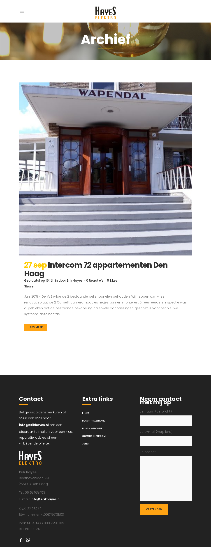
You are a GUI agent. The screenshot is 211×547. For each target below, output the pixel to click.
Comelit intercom (94, 436)
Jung (85, 443)
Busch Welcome (92, 428)
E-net (85, 413)
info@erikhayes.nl (34, 425)
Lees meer (35, 327)
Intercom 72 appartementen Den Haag (96, 269)
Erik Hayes (78, 280)
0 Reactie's (99, 280)
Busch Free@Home (93, 420)
